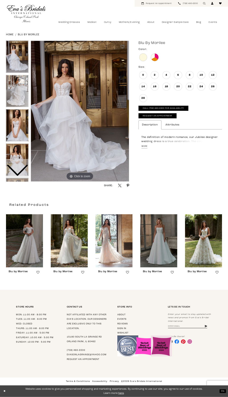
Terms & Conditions (78, 381)
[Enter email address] (190, 327)
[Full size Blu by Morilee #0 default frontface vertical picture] (80, 111)
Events (121, 319)
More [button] (145, 148)
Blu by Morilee (28, 35)
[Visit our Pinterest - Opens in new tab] (184, 342)
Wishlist (122, 333)
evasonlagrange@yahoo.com (86, 355)
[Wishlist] (220, 3)
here (121, 393)
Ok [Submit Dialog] (222, 391)
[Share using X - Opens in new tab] (119, 185)
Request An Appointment (159, 117)
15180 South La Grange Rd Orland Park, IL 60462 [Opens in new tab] (84, 339)
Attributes (172, 126)
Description (150, 126)
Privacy (114, 381)
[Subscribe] (210, 327)
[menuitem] (156, 3)
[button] (212, 3)
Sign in (121, 329)
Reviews (122, 324)
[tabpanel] (80, 111)
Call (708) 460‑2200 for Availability (166, 109)
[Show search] (204, 3)
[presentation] (24, 240)
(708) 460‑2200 (76, 350)
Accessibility (99, 381)
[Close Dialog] (5, 391)
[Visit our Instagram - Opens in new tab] (191, 342)
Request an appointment (83, 359)
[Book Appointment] (156, 3)
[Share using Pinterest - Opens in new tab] (128, 185)
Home (10, 35)
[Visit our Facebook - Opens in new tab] (177, 342)
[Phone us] (187, 3)
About (121, 315)
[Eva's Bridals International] (26, 13)
